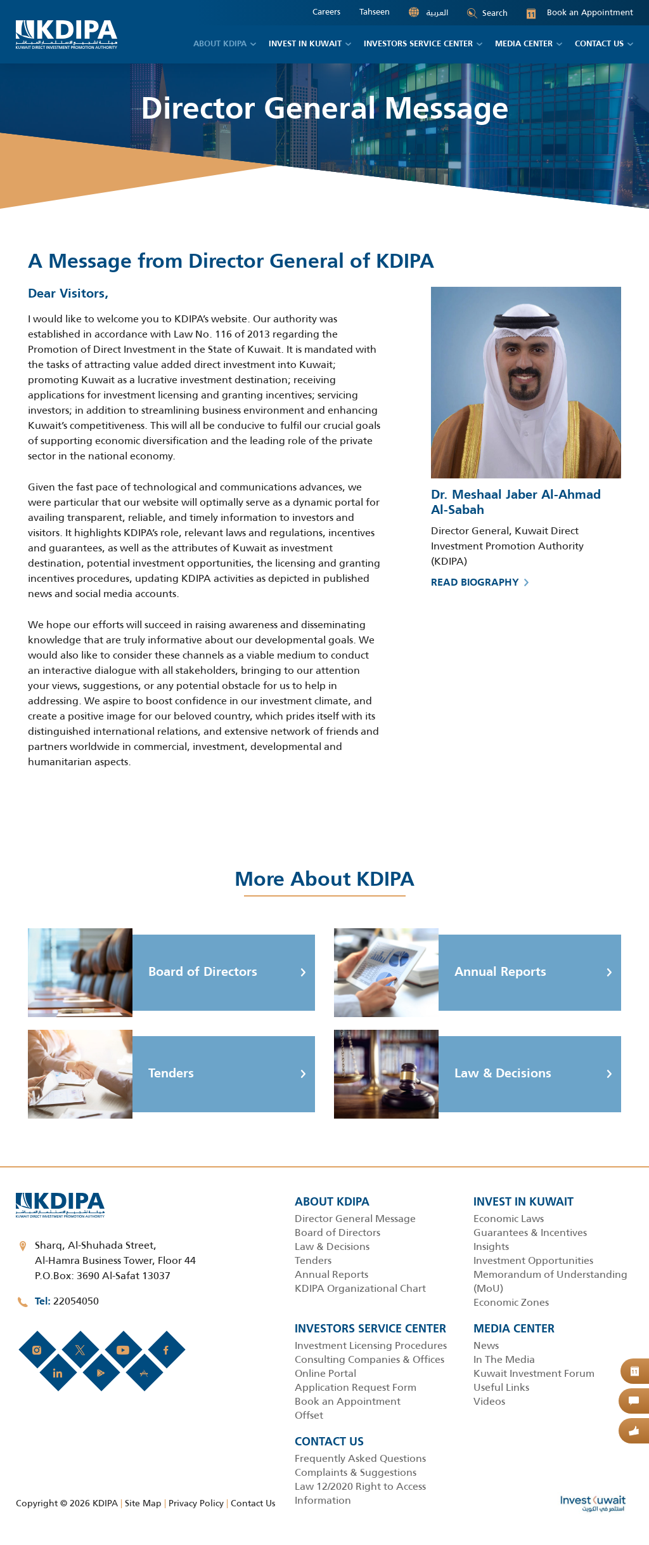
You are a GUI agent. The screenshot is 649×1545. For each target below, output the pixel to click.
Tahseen (374, 12)
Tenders (111, 1074)
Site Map (143, 1503)
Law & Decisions (442, 1074)
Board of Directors (142, 973)
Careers (326, 12)
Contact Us (253, 1503)
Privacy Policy (196, 1503)
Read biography (480, 583)
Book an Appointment (580, 12)
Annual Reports (440, 973)
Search (487, 13)
